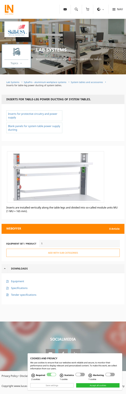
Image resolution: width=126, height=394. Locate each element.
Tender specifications (23, 295)
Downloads (19, 268)
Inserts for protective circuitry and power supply (32, 115)
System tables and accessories (87, 82)
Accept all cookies (98, 385)
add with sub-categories (63, 252)
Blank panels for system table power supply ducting (34, 127)
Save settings (52, 385)
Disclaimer (26, 376)
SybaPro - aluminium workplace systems (45, 82)
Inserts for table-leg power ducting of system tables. (69, 59)
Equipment (17, 281)
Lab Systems (51, 50)
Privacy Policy (10, 376)
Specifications (19, 288)
